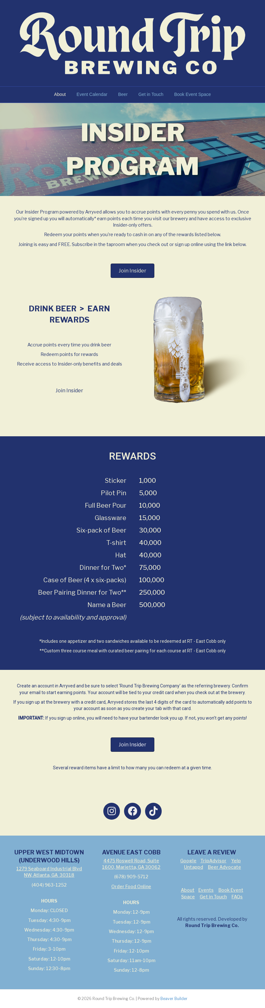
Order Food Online (131, 886)
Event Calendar (92, 94)
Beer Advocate (224, 867)
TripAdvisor (213, 860)
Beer (123, 94)
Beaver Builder (174, 998)
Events (206, 890)
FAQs (237, 896)
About (60, 94)
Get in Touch (150, 94)
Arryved (67, 685)
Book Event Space (192, 94)
